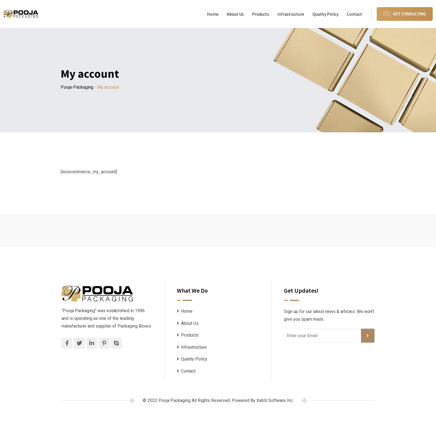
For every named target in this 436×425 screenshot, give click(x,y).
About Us (235, 14)
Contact (354, 14)
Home (213, 14)
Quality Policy (325, 14)
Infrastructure (290, 14)
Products (260, 14)
